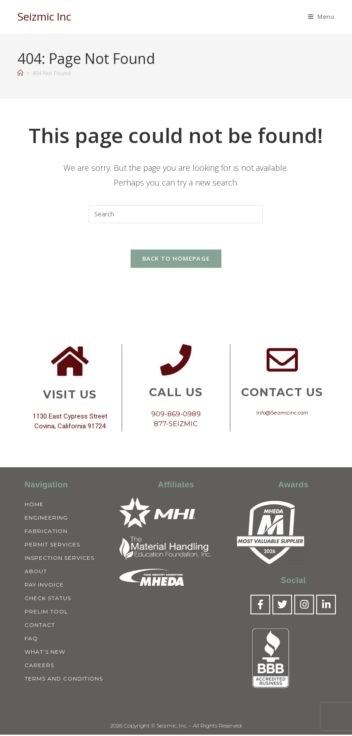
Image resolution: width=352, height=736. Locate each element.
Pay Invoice (44, 585)
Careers (39, 666)
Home (34, 505)
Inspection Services (59, 558)
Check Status (48, 599)
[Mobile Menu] (321, 17)
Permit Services (52, 545)
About (36, 572)
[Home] (20, 73)
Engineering (46, 518)
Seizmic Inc (44, 16)
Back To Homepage (176, 259)
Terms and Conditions (64, 679)
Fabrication (46, 532)
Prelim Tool (46, 612)
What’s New (45, 652)
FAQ (31, 639)
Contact (40, 625)
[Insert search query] (176, 214)
